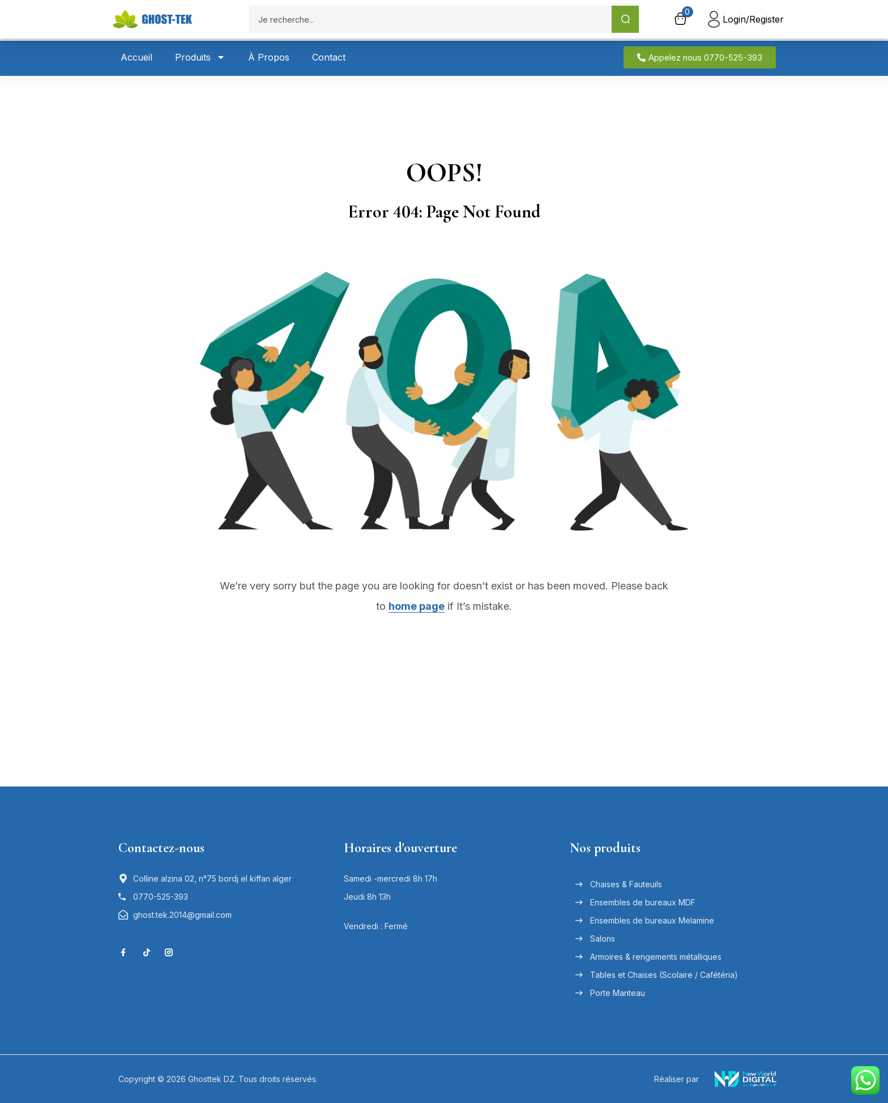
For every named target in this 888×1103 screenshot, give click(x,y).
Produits (200, 57)
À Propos (268, 57)
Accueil (136, 57)
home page (416, 606)
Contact (328, 57)
